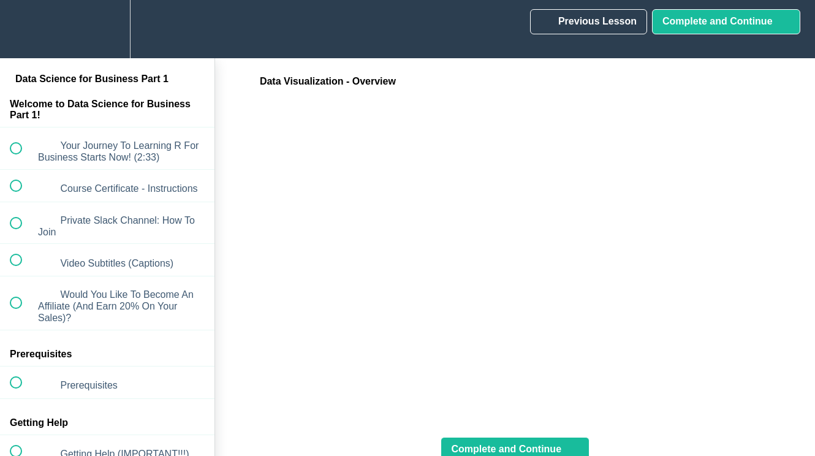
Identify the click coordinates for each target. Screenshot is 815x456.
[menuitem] (107, 29)
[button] (22, 29)
